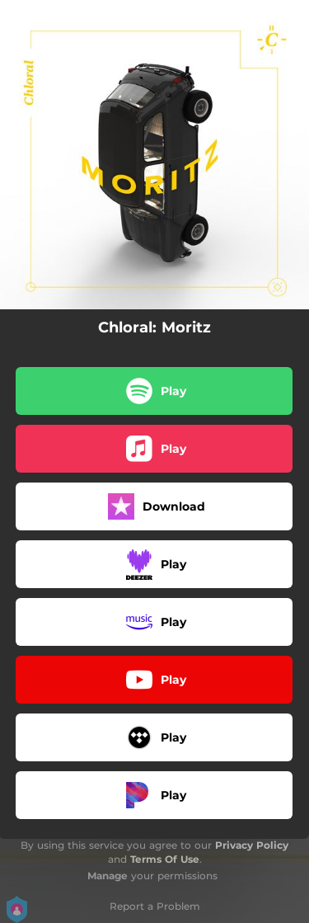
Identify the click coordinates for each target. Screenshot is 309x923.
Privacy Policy (251, 845)
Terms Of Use (164, 859)
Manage (107, 875)
